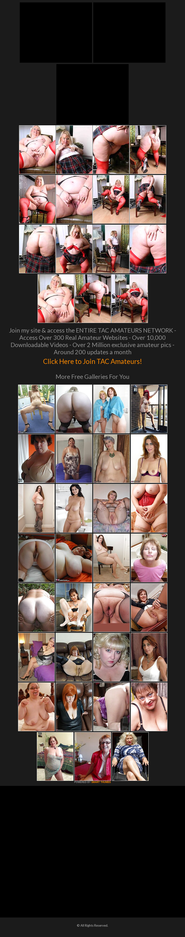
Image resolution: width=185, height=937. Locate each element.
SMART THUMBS (101, 782)
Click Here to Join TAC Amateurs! (92, 360)
